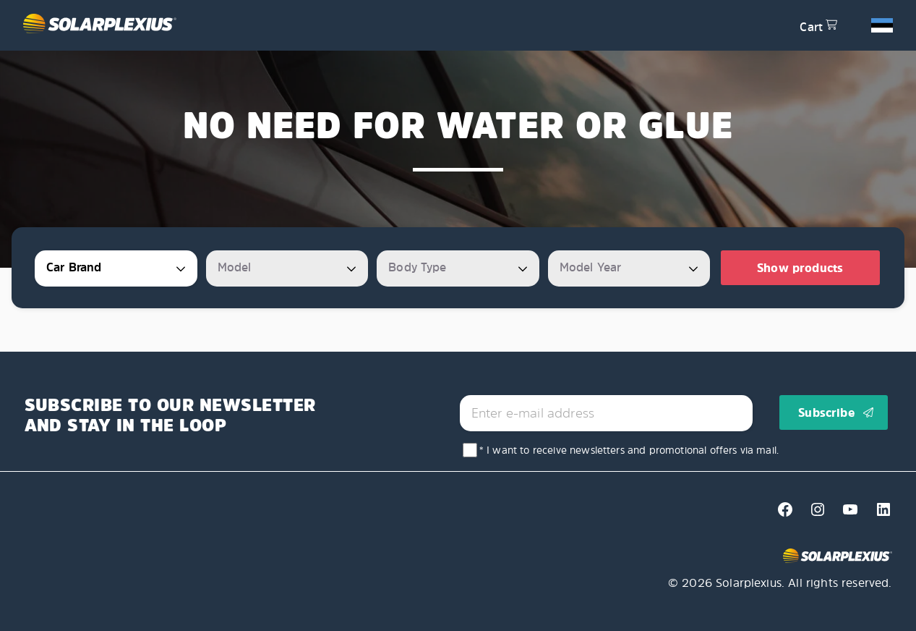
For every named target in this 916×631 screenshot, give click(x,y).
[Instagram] (813, 514)
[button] (882, 25)
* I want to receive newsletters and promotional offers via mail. (629, 450)
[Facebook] (781, 514)
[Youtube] (846, 514)
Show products (800, 268)
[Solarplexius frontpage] (403, 25)
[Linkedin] (877, 514)
